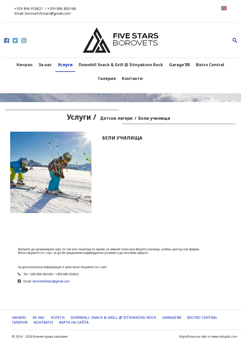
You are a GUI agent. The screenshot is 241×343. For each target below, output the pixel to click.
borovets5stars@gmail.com (51, 281)
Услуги (65, 64)
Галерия (107, 78)
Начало (25, 64)
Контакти (132, 78)
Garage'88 (179, 64)
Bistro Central (210, 64)
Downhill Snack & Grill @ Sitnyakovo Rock (121, 64)
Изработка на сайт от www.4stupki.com (208, 336)
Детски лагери (116, 118)
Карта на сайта (74, 322)
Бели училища (154, 118)
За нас (45, 64)
